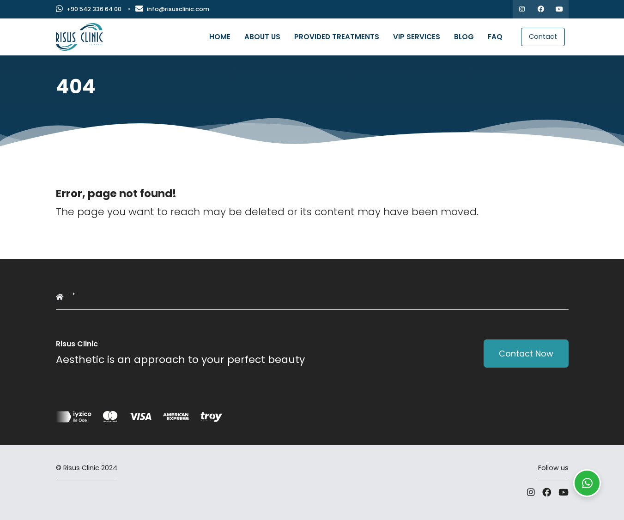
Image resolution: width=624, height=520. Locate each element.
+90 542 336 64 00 (88, 9)
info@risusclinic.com (172, 9)
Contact (543, 36)
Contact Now (526, 353)
